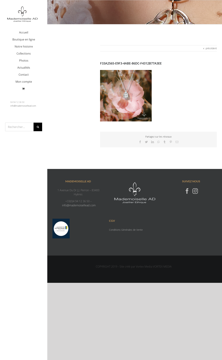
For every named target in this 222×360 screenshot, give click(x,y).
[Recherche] (38, 127)
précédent (211, 48)
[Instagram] (195, 191)
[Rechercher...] (19, 127)
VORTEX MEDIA (162, 266)
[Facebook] (187, 191)
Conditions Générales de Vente (126, 229)
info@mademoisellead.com (23, 105)
